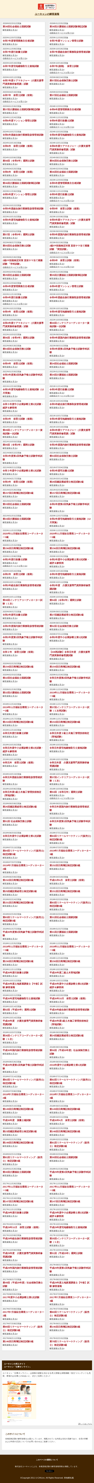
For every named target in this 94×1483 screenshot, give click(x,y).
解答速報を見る (9, 30)
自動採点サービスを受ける (61, 33)
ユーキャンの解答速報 (47, 14)
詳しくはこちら (85, 1424)
